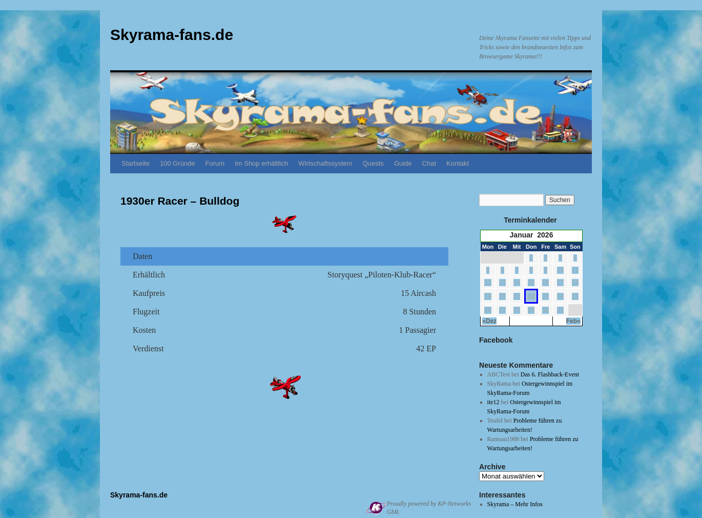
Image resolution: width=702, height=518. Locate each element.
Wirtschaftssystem (325, 163)
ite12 (493, 402)
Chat (429, 163)
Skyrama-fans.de (171, 34)
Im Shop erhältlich (261, 163)
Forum (215, 163)
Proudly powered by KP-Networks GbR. (429, 507)
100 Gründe (177, 163)
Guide (403, 163)
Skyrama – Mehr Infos (515, 504)
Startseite (135, 163)
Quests (373, 163)
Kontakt (457, 163)
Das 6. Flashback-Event (550, 374)
